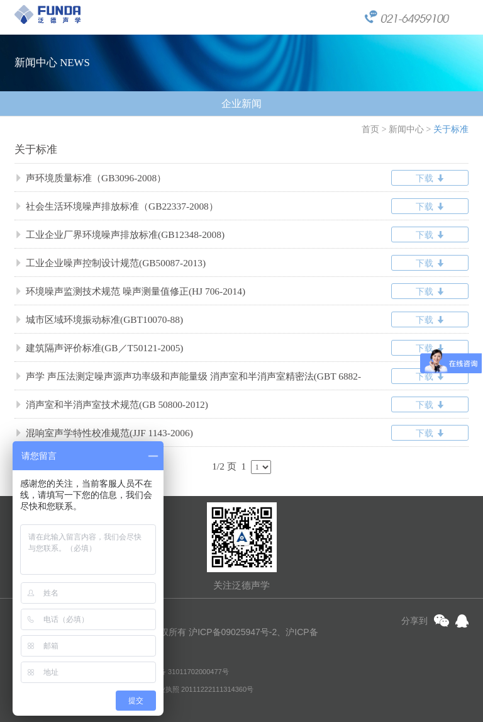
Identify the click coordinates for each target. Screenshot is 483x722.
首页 (370, 129)
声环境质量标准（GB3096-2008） (90, 177)
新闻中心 (406, 129)
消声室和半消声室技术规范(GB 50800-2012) (111, 404)
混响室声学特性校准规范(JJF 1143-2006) (103, 432)
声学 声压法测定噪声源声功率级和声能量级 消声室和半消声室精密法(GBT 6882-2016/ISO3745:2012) (187, 380)
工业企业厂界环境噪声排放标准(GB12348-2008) (119, 234)
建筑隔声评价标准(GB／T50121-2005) (98, 347)
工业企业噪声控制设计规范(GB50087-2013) (110, 262)
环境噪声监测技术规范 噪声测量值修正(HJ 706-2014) (129, 291)
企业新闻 (241, 103)
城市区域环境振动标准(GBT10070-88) (98, 319)
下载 (430, 178)
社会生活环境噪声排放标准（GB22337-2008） (116, 206)
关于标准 (451, 129)
